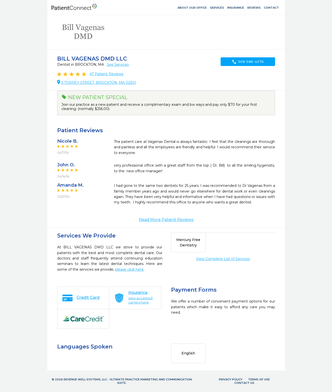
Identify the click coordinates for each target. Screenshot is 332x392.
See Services (118, 64)
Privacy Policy (230, 379)
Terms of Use (259, 379)
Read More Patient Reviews (166, 219)
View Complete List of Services (223, 259)
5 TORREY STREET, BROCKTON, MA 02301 (98, 82)
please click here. (129, 269)
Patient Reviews (106, 74)
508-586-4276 (248, 61)
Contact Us (244, 383)
